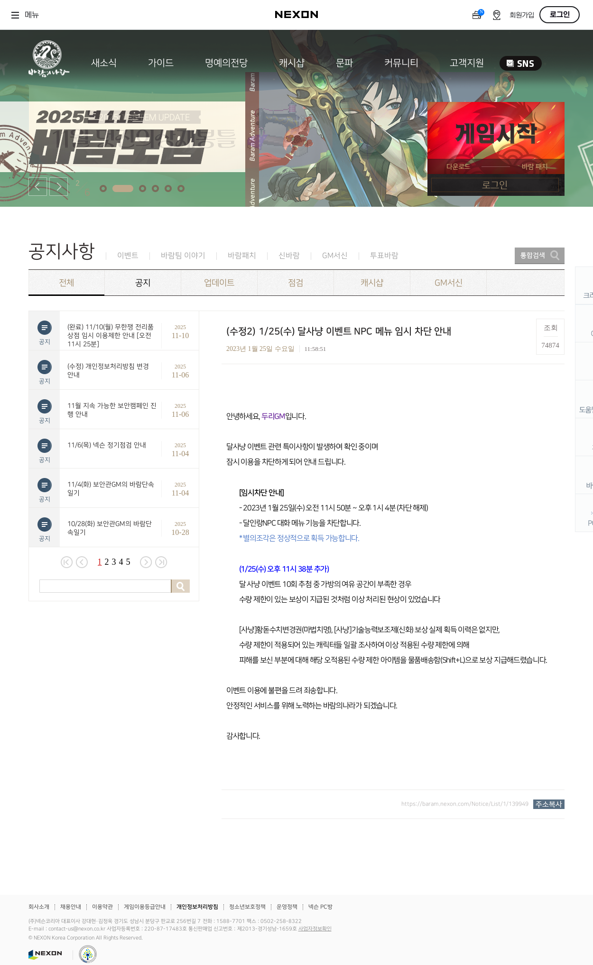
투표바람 (384, 256)
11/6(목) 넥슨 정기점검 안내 (106, 445)
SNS (521, 63)
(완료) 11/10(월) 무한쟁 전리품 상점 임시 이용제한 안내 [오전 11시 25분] (110, 335)
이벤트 (128, 256)
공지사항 (61, 251)
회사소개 (38, 907)
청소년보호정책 (247, 907)
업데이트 (219, 282)
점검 (295, 282)
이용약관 (102, 907)
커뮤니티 (401, 63)
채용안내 (70, 907)
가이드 (161, 63)
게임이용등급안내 (145, 907)
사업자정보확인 (315, 929)
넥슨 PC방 (320, 907)
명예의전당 (226, 63)
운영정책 (287, 907)
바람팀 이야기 (183, 256)
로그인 (560, 14)
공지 (142, 282)
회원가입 (522, 15)
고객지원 (467, 63)
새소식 (104, 63)
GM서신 (335, 256)
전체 (66, 282)
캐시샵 (292, 63)
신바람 (289, 256)
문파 (344, 63)
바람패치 (242, 256)
